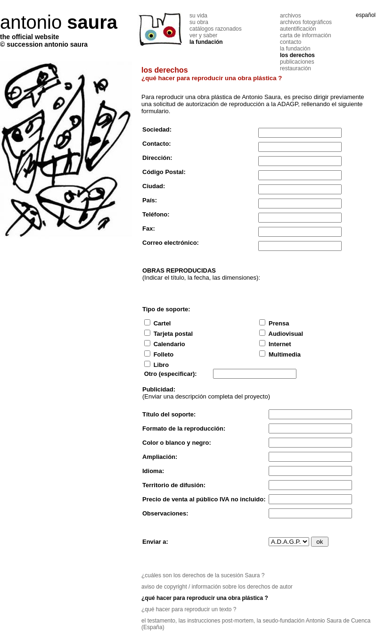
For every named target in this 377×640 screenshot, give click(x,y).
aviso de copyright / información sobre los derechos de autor (217, 586)
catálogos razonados (215, 28)
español (366, 15)
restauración (295, 68)
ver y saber (203, 35)
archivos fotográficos (306, 22)
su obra (198, 22)
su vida (198, 15)
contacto (290, 42)
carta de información (305, 35)
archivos (290, 15)
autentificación (298, 28)
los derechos (297, 55)
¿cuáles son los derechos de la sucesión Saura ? (203, 575)
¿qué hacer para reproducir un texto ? (188, 609)
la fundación (206, 42)
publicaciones (297, 61)
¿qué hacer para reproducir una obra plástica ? (204, 598)
